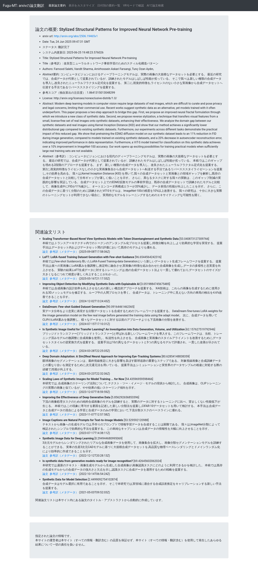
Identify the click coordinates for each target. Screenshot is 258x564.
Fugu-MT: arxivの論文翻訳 (23, 5)
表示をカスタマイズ (81, 5)
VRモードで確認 (133, 5)
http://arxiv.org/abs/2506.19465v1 (76, 36)
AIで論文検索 (155, 5)
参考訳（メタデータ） (64, 251)
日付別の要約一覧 (108, 5)
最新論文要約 (57, 5)
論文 (45, 251)
